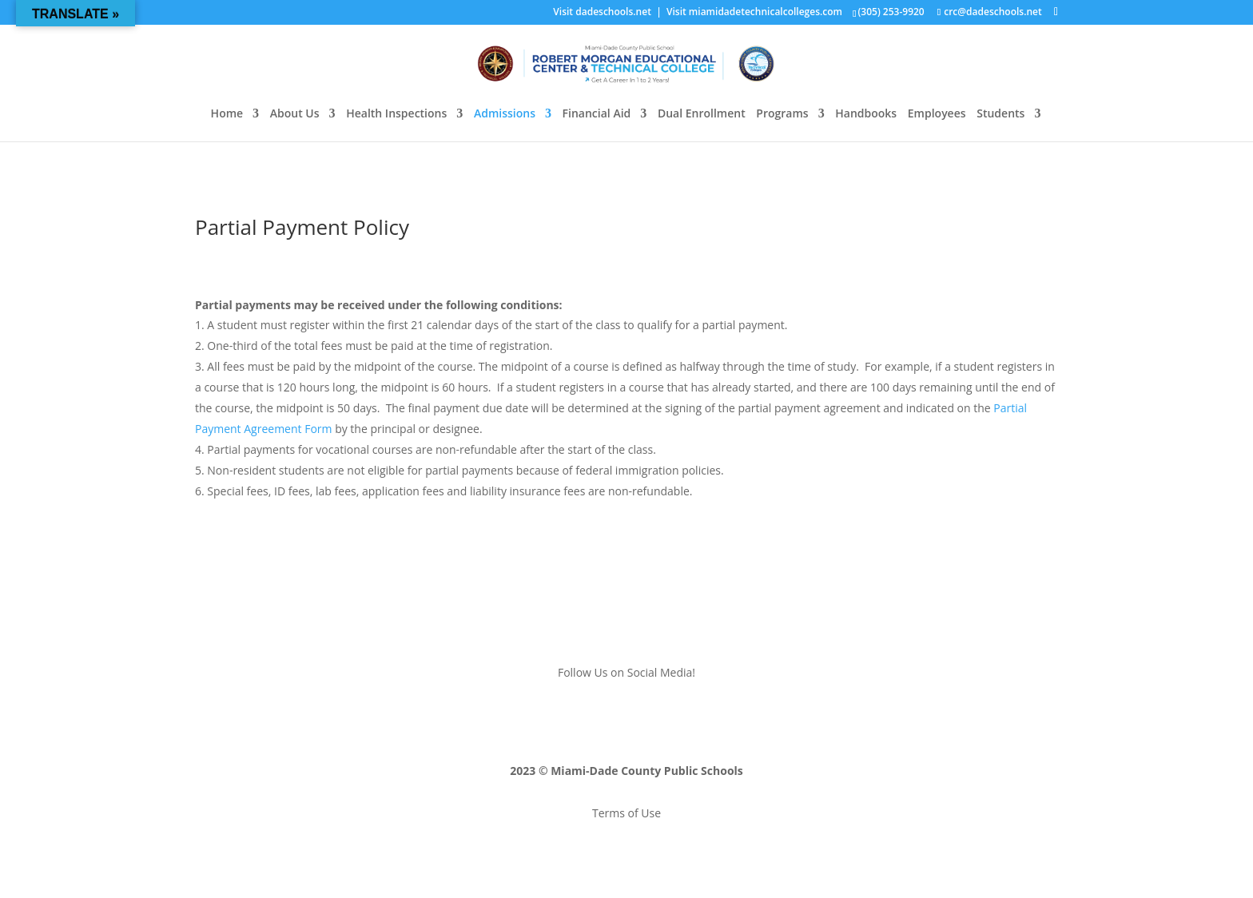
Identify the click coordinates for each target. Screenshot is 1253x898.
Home (227, 114)
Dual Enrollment (702, 114)
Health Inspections (396, 114)
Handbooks (866, 114)
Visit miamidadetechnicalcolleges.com (754, 11)
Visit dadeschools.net (602, 11)
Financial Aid (597, 114)
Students (1000, 114)
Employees (937, 114)
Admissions (504, 114)
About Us (295, 114)
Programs (782, 114)
